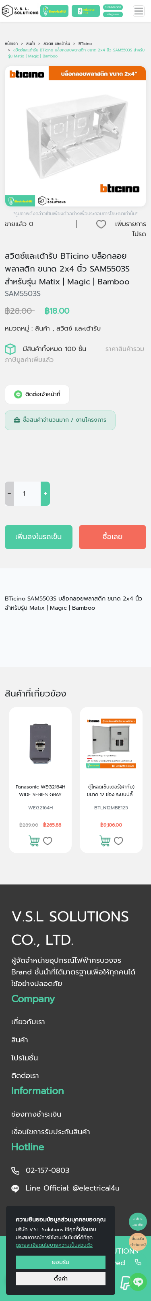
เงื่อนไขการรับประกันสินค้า (50, 1132)
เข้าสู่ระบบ (113, 14)
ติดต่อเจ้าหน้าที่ (37, 394)
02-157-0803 (40, 1170)
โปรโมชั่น (24, 1058)
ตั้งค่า (61, 1278)
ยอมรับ (60, 1262)
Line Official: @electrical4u (65, 1188)
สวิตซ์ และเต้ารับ (56, 44)
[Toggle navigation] (139, 11)
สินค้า (30, 44)
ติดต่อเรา (25, 1075)
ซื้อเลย (112, 536)
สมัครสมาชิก (113, 7)
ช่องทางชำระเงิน (36, 1114)
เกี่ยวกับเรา (28, 1021)
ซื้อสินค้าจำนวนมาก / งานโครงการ (60, 420)
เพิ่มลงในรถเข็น (38, 536)
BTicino (85, 44)
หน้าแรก (11, 44)
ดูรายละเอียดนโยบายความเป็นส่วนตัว (54, 1245)
